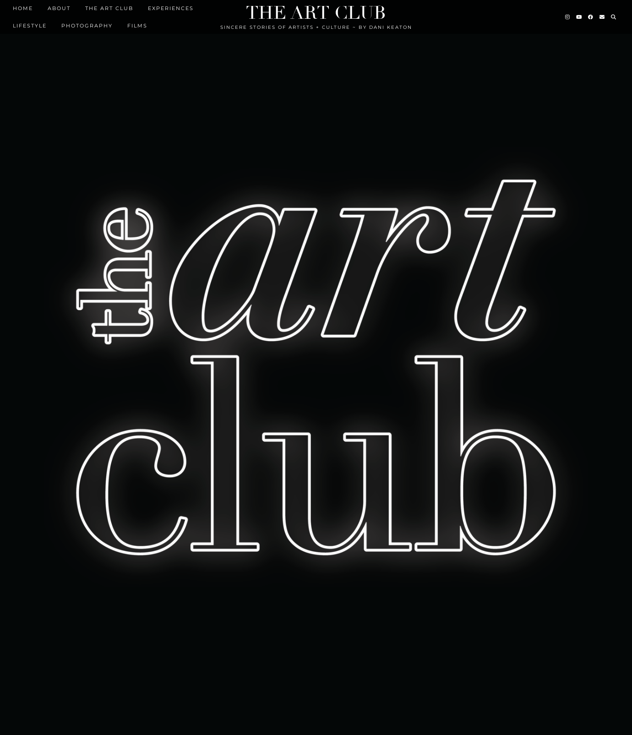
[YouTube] (579, 17)
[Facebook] (591, 17)
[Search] (614, 17)
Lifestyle (30, 25)
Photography (87, 25)
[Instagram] (568, 17)
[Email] (602, 17)
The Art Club (316, 13)
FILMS (137, 25)
